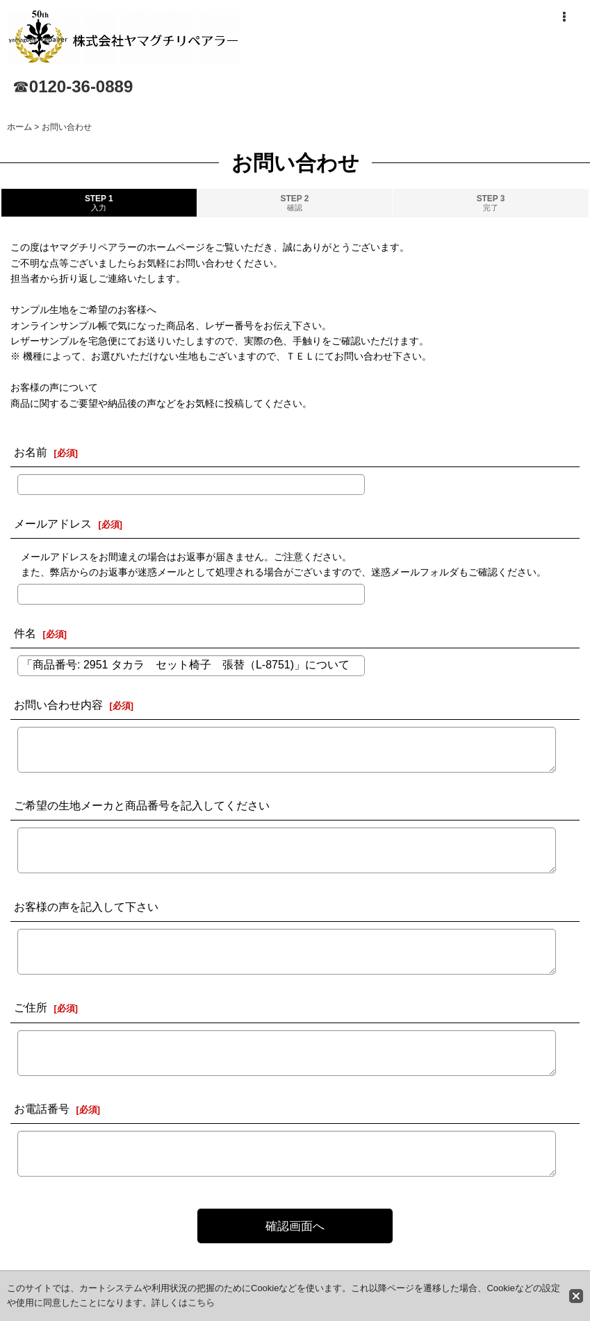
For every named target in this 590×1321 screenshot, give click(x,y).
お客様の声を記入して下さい (86, 906)
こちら (201, 1302)
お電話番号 (41, 1108)
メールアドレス (53, 523)
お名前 (30, 452)
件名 (25, 633)
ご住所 (30, 1007)
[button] (563, 17)
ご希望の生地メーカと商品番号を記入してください (142, 805)
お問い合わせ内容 (58, 704)
